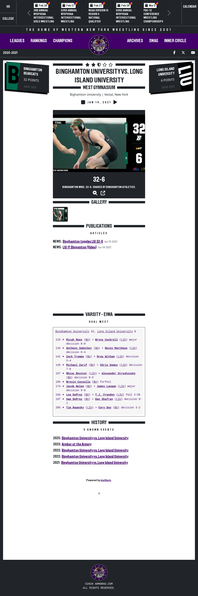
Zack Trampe (75, 357)
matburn (106, 480)
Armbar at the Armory (76, 444)
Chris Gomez (109, 365)
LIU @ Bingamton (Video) (80, 247)
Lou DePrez (74, 395)
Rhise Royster (76, 373)
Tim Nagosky (75, 408)
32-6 (99, 179)
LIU (123, 340)
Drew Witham (105, 357)
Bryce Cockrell (106, 340)
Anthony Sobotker (79, 348)
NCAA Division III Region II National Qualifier (98, 16)
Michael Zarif (76, 365)
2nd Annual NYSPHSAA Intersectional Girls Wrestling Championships (44, 18)
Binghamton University (72, 331)
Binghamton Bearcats (33, 71)
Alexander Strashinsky (118, 373)
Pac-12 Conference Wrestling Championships (153, 16)
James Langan (106, 386)
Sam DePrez (74, 399)
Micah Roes (74, 340)
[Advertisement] (27, 160)
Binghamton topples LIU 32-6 (83, 241)
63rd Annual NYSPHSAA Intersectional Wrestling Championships (71, 18)
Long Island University (115, 331)
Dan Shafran (104, 399)
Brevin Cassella (78, 382)
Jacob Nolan (75, 386)
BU (87, 340)
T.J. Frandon (105, 395)
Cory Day (104, 408)
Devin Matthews (116, 348)
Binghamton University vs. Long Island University (95, 438)
